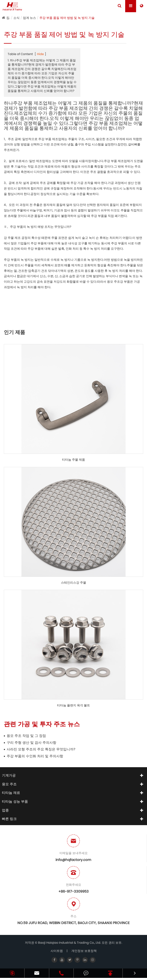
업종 (5, 810)
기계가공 (9, 775)
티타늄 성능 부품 (15, 801)
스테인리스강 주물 (73, 583)
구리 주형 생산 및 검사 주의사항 (31, 742)
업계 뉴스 (29, 18)
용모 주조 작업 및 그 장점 (26, 735)
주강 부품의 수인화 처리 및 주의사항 (35, 756)
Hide (40, 54)
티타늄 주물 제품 (73, 460)
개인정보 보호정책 (84, 951)
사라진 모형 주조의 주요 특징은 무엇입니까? (41, 749)
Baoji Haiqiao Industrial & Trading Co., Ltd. (70, 942)
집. (8, 18)
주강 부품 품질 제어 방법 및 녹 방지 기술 (67, 18)
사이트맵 (57, 951)
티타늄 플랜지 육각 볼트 (73, 705)
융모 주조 (9, 784)
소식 (16, 18)
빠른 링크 (9, 818)
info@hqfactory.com (73, 859)
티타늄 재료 (11, 792)
